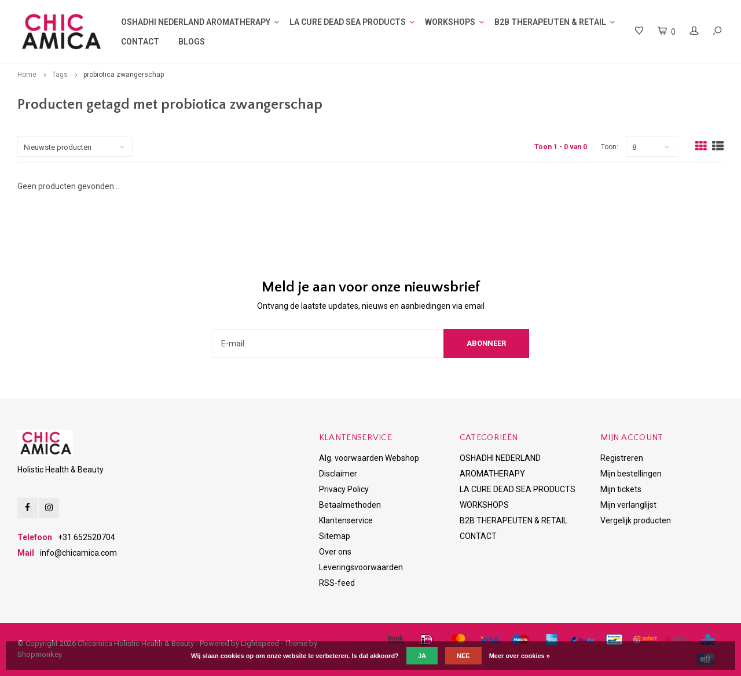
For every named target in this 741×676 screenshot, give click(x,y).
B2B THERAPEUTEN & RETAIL (550, 22)
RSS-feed (337, 583)
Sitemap (334, 536)
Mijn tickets (620, 489)
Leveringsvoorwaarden (361, 567)
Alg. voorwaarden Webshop (369, 458)
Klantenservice (346, 520)
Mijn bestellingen (631, 473)
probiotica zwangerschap (123, 75)
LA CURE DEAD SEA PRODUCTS (347, 22)
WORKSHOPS (450, 22)
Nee (463, 655)
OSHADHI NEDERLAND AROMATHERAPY (195, 22)
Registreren (621, 458)
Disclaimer (338, 473)
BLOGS (191, 41)
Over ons (335, 551)
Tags (60, 75)
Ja (422, 655)
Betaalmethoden (350, 504)
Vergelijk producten (635, 520)
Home (26, 75)
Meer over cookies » (519, 655)
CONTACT (140, 41)
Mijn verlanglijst (628, 504)
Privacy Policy (344, 489)
